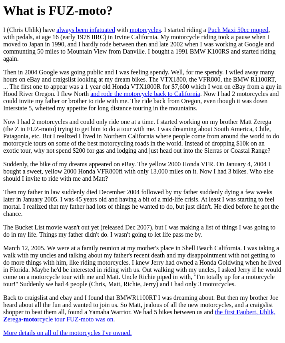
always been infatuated (85, 29)
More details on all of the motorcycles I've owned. (67, 332)
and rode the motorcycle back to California (145, 93)
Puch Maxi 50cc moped (238, 29)
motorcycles (145, 29)
